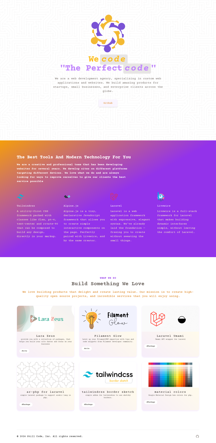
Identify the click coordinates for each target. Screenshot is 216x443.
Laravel (116, 205)
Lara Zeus (45, 336)
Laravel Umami (170, 336)
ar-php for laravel (45, 392)
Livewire (163, 205)
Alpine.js (71, 205)
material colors (170, 392)
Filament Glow (108, 336)
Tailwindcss (26, 205)
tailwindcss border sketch (108, 392)
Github (108, 103)
